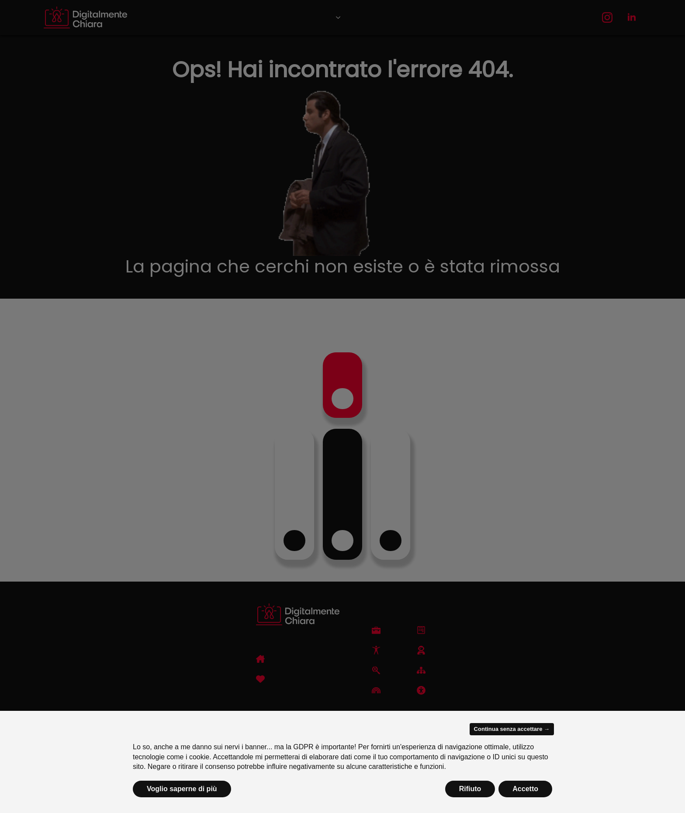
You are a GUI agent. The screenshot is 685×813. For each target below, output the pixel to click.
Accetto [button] (525, 788)
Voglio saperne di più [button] (182, 788)
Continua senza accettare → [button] (512, 729)
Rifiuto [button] (470, 788)
